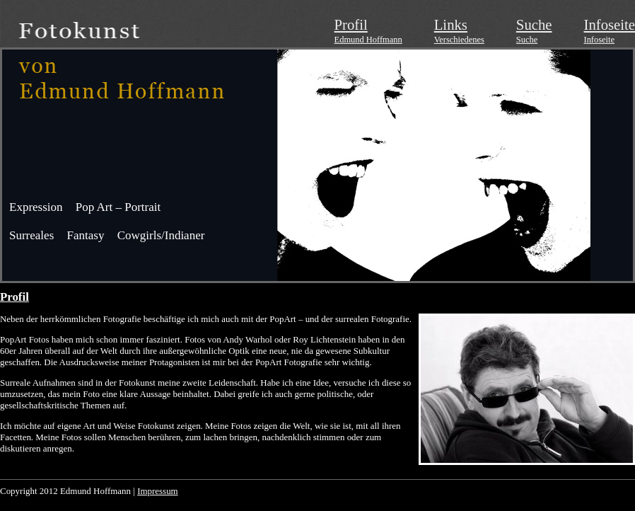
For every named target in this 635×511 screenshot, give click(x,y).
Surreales (31, 235)
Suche (534, 25)
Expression (36, 207)
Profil (351, 25)
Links (450, 25)
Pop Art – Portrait (118, 207)
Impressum (157, 491)
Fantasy (86, 235)
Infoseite (610, 25)
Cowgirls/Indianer (161, 235)
